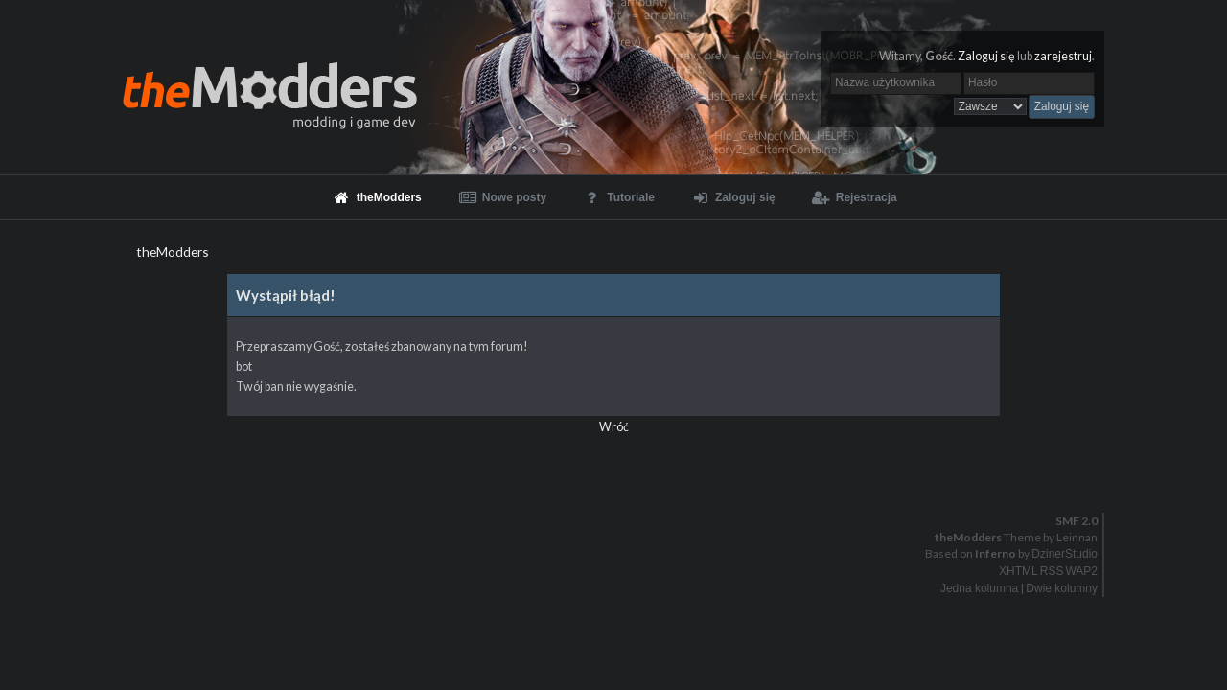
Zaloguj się (986, 56)
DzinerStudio (1064, 554)
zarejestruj (1063, 56)
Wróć (614, 427)
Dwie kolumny (1062, 588)
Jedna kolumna (979, 588)
